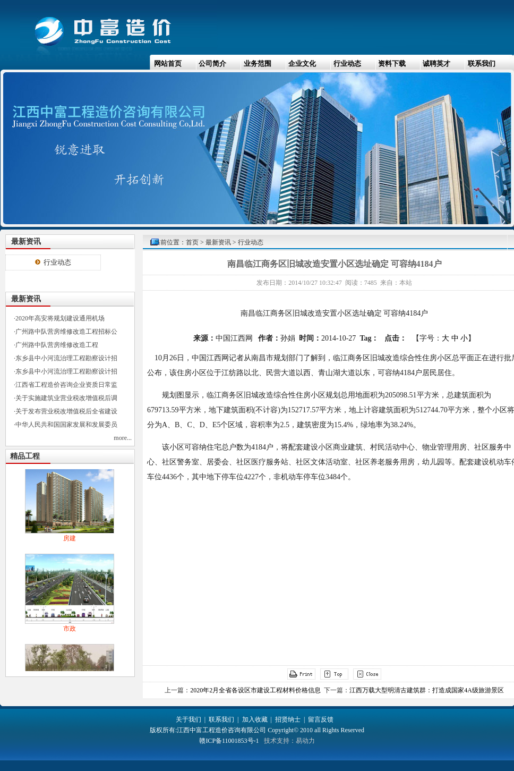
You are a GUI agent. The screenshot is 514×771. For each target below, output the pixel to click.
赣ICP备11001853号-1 (229, 740)
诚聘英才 (436, 63)
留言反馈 (320, 719)
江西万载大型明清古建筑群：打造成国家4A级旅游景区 (426, 690)
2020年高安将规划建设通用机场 (60, 318)
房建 (69, 540)
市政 (69, 630)
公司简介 (212, 63)
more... (123, 438)
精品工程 (25, 456)
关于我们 (188, 719)
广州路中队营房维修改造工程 (56, 345)
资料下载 (392, 63)
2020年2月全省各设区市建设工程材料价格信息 (255, 690)
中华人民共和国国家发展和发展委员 (66, 424)
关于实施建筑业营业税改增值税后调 (66, 398)
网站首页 (168, 63)
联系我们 (481, 63)
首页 (192, 242)
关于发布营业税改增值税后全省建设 (66, 411)
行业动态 (347, 63)
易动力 (305, 740)
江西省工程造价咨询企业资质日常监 (66, 384)
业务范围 (257, 63)
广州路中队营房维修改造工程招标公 (66, 331)
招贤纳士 (288, 719)
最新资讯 (218, 242)
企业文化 (302, 63)
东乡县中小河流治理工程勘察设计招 (66, 358)
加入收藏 (255, 719)
